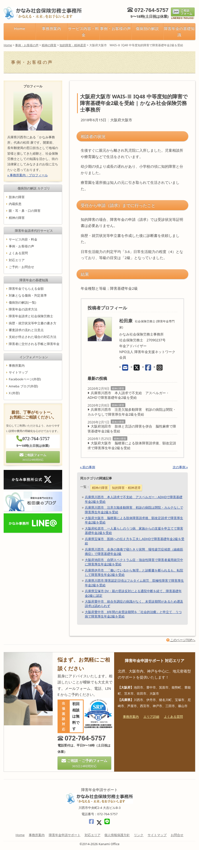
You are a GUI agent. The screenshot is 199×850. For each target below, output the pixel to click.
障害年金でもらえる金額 (26, 288)
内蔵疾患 (15, 204)
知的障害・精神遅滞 (126, 488)
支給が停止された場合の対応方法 (32, 337)
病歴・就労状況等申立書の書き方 (32, 323)
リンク (138, 835)
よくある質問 (18, 253)
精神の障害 (118, 388)
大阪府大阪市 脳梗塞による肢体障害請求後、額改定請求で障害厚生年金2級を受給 (132, 445)
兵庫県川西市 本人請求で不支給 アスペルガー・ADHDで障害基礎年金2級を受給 (128, 395)
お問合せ (177, 835)
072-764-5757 (151, 10)
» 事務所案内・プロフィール (27, 175)
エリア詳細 (151, 716)
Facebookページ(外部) (25, 379)
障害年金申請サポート (64, 835)
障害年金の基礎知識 (179, 31)
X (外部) (14, 393)
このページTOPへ (180, 640)
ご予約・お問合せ (21, 267)
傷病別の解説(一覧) (22, 302)
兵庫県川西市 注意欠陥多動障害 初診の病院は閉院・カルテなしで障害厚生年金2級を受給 (132, 412)
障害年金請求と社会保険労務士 (31, 316)
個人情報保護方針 (117, 835)
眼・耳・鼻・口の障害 (24, 210)
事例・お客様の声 (115, 28)
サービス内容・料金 (83, 31)
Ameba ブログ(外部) (23, 386)
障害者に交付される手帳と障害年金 (34, 343)
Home (19, 28)
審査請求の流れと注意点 (26, 330)
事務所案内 (51, 28)
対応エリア (17, 260)
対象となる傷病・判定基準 (28, 295)
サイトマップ (18, 372)
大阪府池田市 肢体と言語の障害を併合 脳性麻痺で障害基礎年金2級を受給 (132, 428)
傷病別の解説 (147, 28)
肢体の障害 (118, 421)
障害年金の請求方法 (23, 309)
